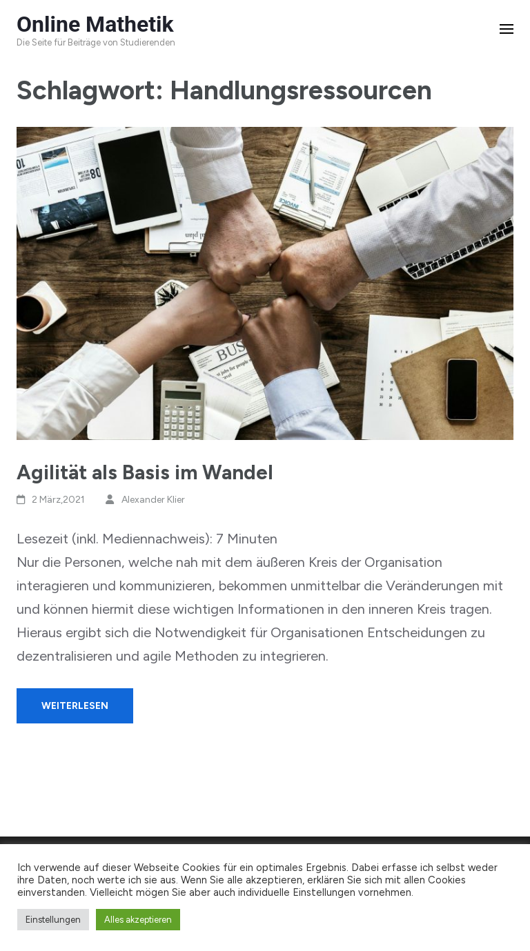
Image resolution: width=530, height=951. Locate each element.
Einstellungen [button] (53, 919)
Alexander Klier (153, 499)
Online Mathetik (95, 24)
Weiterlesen (74, 706)
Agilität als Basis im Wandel (145, 472)
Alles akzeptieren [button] (138, 919)
